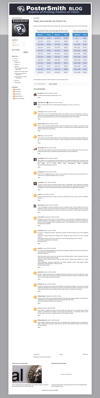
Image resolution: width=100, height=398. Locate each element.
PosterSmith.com (42, 102)
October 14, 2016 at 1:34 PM (55, 102)
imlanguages (41, 171)
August (16, 64)
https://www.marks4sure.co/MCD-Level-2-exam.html (50, 301)
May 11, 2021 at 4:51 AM (47, 135)
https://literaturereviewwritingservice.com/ (47, 165)
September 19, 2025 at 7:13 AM (53, 296)
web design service (42, 241)
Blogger (56, 390)
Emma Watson (41, 217)
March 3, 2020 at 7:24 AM (50, 111)
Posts (15, 42)
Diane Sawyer (41, 205)
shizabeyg (40, 230)
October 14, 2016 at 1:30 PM (50, 93)
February (17, 82)
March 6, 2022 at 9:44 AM (50, 147)
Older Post (85, 354)
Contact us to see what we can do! (59, 79)
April (16, 66)
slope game (51, 323)
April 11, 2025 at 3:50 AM (50, 272)
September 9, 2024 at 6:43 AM (52, 217)
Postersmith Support (19, 98)
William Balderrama (42, 320)
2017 (14, 58)
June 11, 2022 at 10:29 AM (50, 182)
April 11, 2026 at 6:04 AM (53, 320)
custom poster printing (78, 174)
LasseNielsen (41, 158)
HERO (39, 135)
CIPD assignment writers (55, 287)
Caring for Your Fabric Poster (21, 71)
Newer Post (36, 354)
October (17, 62)
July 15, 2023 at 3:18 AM (48, 194)
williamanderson (42, 296)
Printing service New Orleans (48, 128)
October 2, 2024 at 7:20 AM (49, 230)
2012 (14, 60)
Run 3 (41, 275)
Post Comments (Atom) (45, 357)
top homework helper (56, 184)
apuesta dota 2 (70, 310)
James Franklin (41, 123)
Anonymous (41, 111)
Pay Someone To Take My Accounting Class (63, 210)
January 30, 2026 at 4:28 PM (48, 308)
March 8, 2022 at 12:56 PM (51, 158)
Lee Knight (40, 182)
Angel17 (40, 194)
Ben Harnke (41, 93)
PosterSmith (18, 89)
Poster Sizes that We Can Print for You (20, 74)
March (16, 80)
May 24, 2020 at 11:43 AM (52, 123)
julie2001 (40, 248)
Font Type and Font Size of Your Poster (20, 77)
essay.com (84, 150)
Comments (16, 45)
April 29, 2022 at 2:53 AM (50, 171)
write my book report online (78, 115)
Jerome (39, 308)
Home (61, 354)
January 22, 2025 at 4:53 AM (49, 248)
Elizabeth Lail (41, 284)
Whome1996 (41, 147)
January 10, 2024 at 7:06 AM (51, 205)
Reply (39, 97)
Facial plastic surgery (43, 138)
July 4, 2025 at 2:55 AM (50, 284)
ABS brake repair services (44, 265)
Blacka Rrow (41, 272)
